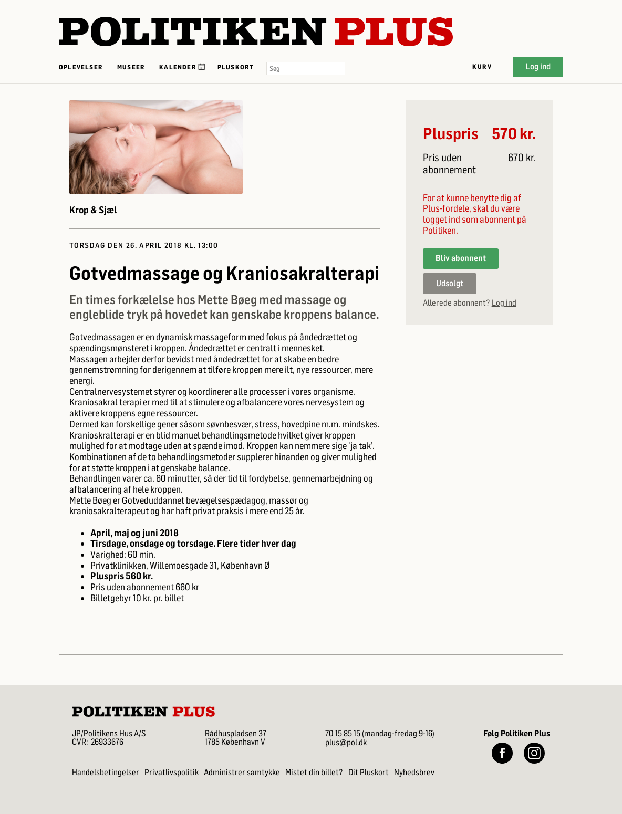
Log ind (538, 66)
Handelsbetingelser (105, 772)
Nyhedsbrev (414, 772)
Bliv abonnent (461, 258)
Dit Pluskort (368, 772)
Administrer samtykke (242, 772)
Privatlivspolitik (171, 772)
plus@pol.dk (346, 742)
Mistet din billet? (314, 772)
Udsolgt (449, 283)
